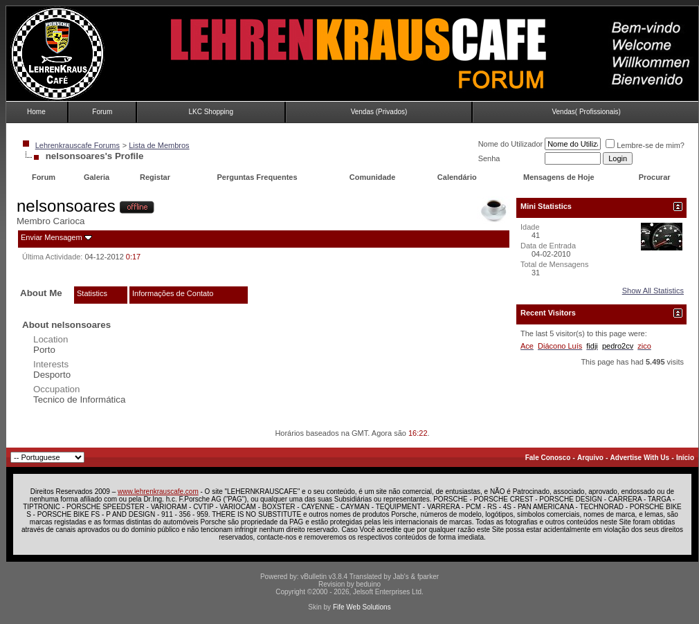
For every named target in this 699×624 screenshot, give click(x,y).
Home (36, 112)
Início (685, 457)
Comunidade (374, 177)
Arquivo (590, 457)
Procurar (655, 177)
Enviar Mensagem (51, 237)
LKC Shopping (210, 112)
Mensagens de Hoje (558, 177)
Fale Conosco (548, 457)
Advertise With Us (639, 457)
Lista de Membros (159, 145)
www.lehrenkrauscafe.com (158, 491)
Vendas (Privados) (379, 112)
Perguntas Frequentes (257, 177)
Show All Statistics (653, 290)
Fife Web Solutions (362, 607)
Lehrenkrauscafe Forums (77, 145)
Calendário (457, 177)
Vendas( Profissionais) (586, 112)
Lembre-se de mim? (645, 145)
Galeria (96, 177)
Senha (489, 158)
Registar (155, 177)
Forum (102, 112)
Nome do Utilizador (510, 144)
